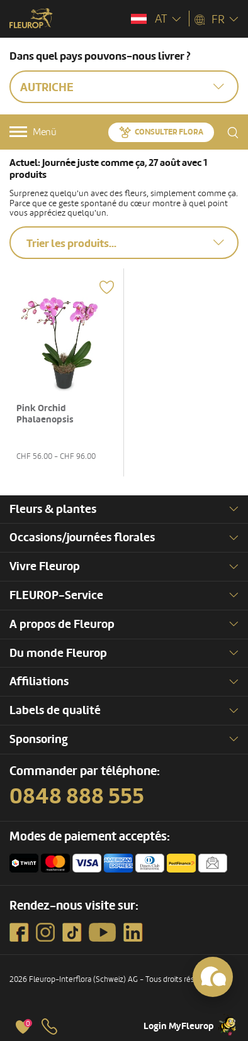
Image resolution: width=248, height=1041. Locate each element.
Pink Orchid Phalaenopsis (45, 414)
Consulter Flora (169, 132)
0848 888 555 (76, 796)
